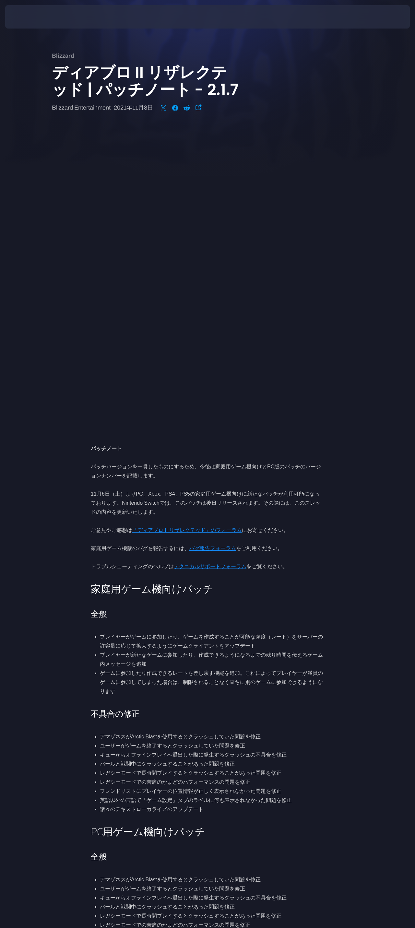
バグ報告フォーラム (212, 244)
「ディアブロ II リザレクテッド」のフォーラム (187, 226)
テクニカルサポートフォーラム (210, 262)
